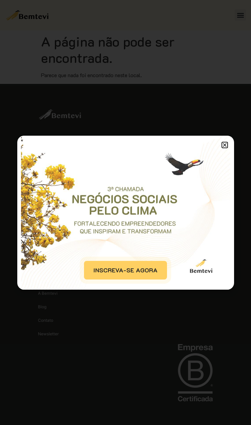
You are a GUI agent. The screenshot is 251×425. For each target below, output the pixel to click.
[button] (224, 145)
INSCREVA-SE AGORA (125, 270)
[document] (125, 212)
